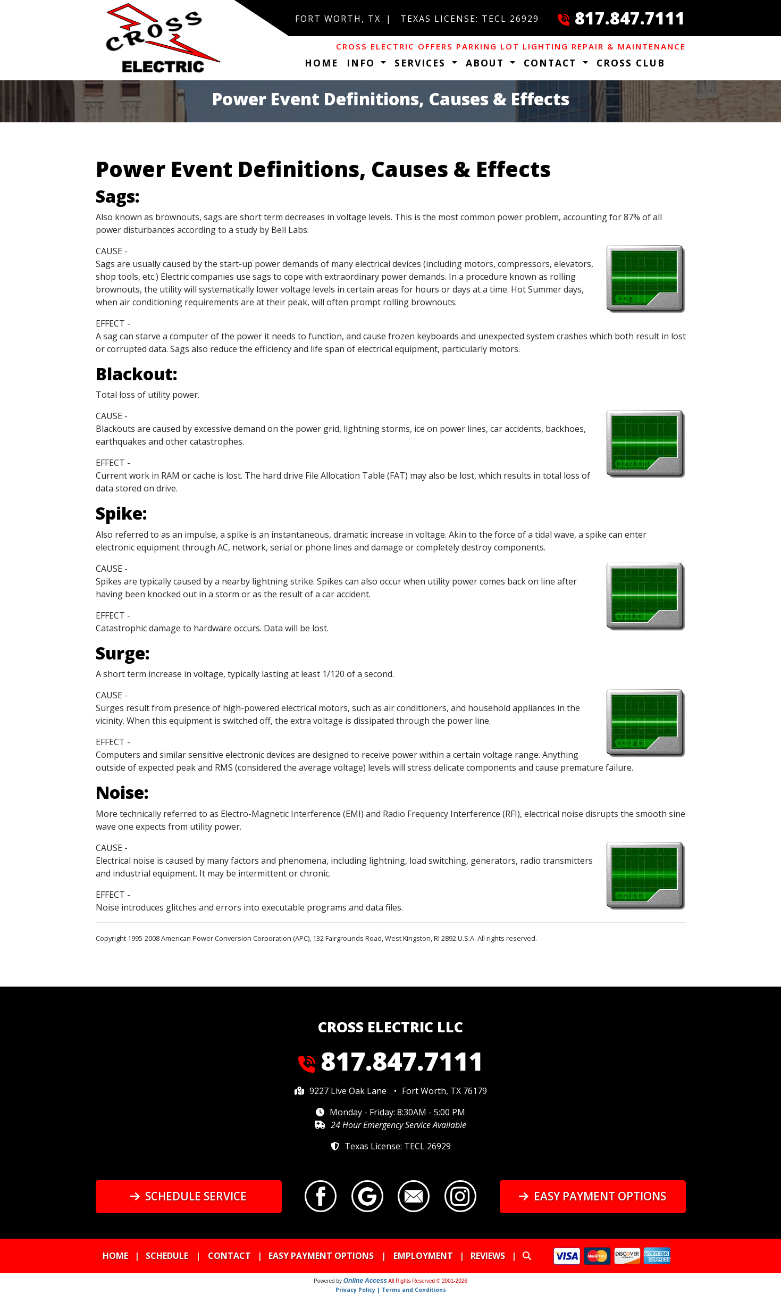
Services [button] (421, 62)
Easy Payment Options (592, 1196)
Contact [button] (552, 62)
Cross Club (631, 62)
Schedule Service (188, 1196)
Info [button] (363, 62)
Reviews (488, 1256)
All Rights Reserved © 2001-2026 (427, 1281)
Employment (423, 1256)
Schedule (167, 1256)
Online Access (365, 1280)
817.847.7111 (630, 17)
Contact (229, 1256)
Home (321, 62)
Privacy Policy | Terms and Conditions (390, 1289)
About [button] (487, 62)
